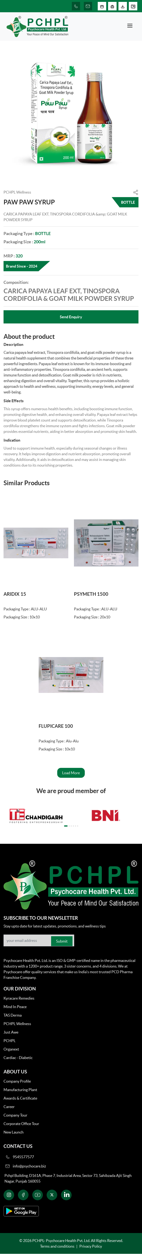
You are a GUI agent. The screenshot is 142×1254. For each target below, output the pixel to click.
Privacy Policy (90, 1246)
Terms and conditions (57, 1246)
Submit (62, 941)
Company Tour (15, 1115)
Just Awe (11, 1032)
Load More (71, 773)
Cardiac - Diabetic (18, 1057)
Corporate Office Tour (21, 1124)
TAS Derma (13, 1015)
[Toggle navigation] (129, 26)
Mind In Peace (15, 1007)
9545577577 (23, 1157)
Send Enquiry (71, 317)
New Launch (14, 1132)
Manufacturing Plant (20, 1090)
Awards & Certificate (20, 1098)
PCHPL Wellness (17, 1024)
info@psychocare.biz (29, 1166)
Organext (11, 1049)
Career (9, 1107)
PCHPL (10, 1041)
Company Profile (17, 1081)
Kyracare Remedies (19, 998)
